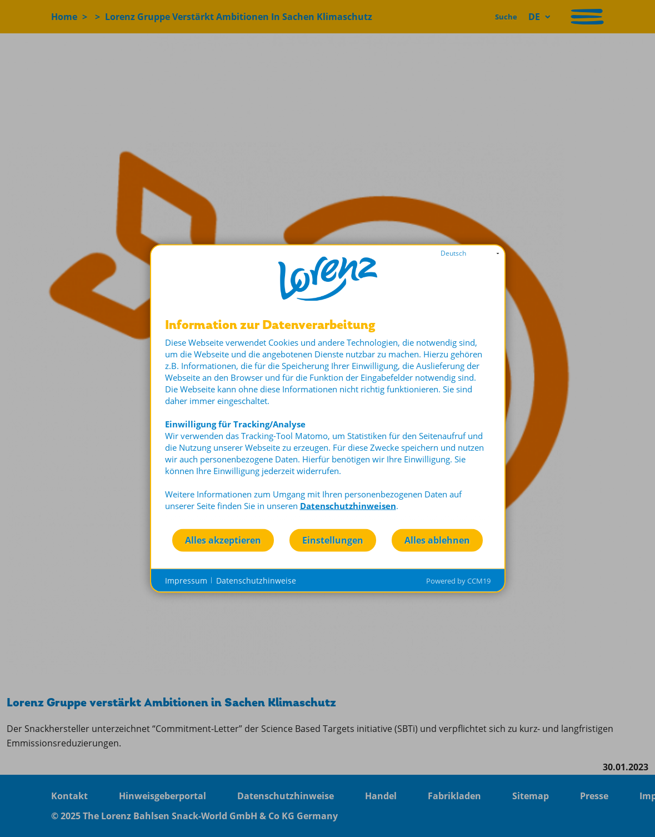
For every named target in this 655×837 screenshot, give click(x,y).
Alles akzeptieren (223, 540)
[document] (328, 423)
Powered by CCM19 (458, 581)
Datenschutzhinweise (256, 580)
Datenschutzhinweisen (348, 505)
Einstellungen (332, 540)
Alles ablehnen (437, 540)
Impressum (186, 580)
